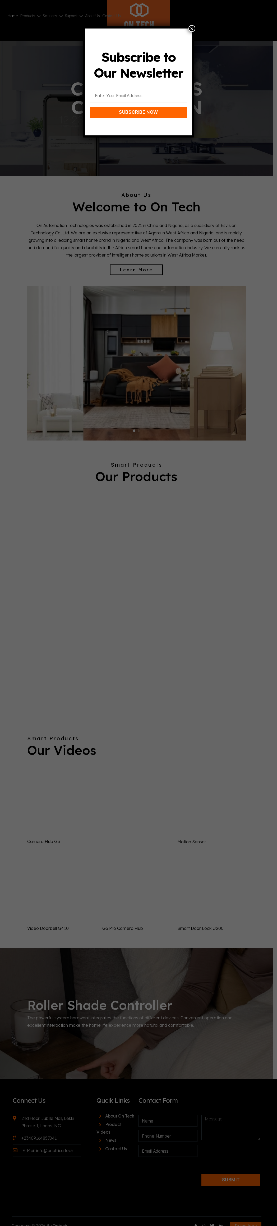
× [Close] (192, 28)
